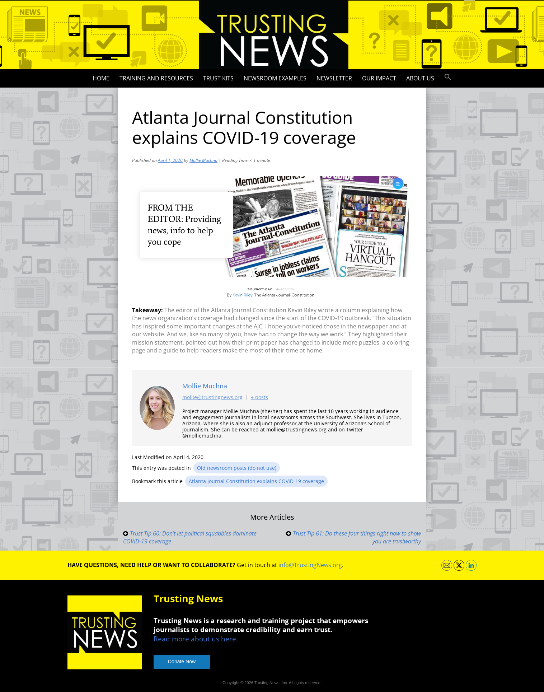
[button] (448, 77)
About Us (420, 78)
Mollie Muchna (203, 160)
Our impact (379, 78)
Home (101, 78)
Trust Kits (218, 78)
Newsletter (334, 78)
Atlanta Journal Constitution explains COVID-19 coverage (256, 481)
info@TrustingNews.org (310, 565)
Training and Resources (156, 78)
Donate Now (182, 661)
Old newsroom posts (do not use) (236, 467)
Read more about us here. (196, 639)
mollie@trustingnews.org (212, 397)
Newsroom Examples (275, 78)
